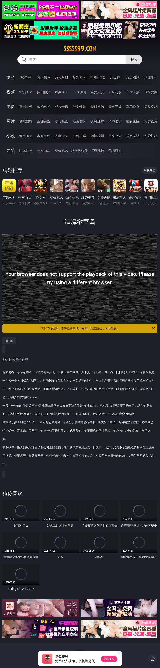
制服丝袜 (97, 106)
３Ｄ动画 (79, 92)
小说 (10, 136)
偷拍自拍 (43, 106)
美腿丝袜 (97, 121)
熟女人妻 (97, 92)
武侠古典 (79, 136)
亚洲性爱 (25, 106)
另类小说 (115, 136)
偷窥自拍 (25, 121)
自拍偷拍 (43, 92)
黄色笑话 (133, 136)
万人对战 (61, 77)
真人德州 (43, 77)
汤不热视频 (79, 150)
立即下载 (109, 659)
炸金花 (115, 77)
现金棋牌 (133, 77)
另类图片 (151, 121)
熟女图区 (133, 121)
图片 (10, 121)
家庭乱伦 (43, 136)
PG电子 (25, 77)
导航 (10, 150)
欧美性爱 (79, 106)
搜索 (134, 59)
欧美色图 (61, 121)
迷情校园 (97, 136)
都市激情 (25, 136)
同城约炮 (25, 150)
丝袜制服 (115, 92)
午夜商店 (43, 150)
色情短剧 (115, 150)
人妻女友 (61, 136)
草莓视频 (61, 150)
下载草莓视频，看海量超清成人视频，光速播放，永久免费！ (98, 328)
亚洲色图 (43, 121)
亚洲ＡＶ (25, 92)
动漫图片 (79, 121)
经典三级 (115, 106)
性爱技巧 (151, 136)
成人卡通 (61, 106)
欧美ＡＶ (61, 92)
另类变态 (151, 106)
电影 (10, 106)
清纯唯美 (115, 121)
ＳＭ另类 (151, 92)
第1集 (9, 341)
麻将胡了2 (97, 77)
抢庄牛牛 (151, 77)
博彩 (10, 77)
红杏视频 (97, 150)
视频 (10, 92)
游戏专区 (79, 77)
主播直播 (133, 92)
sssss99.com (80, 49)
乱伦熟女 (133, 106)
